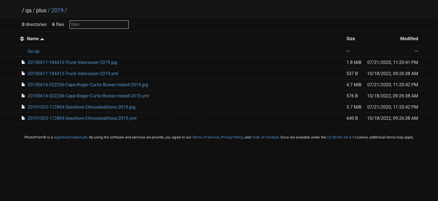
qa (28, 10)
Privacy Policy (232, 137)
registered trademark (70, 137)
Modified (409, 38)
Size (350, 38)
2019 (57, 10)
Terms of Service (205, 137)
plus (41, 10)
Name (35, 38)
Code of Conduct (265, 137)
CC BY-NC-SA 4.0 (340, 137)
